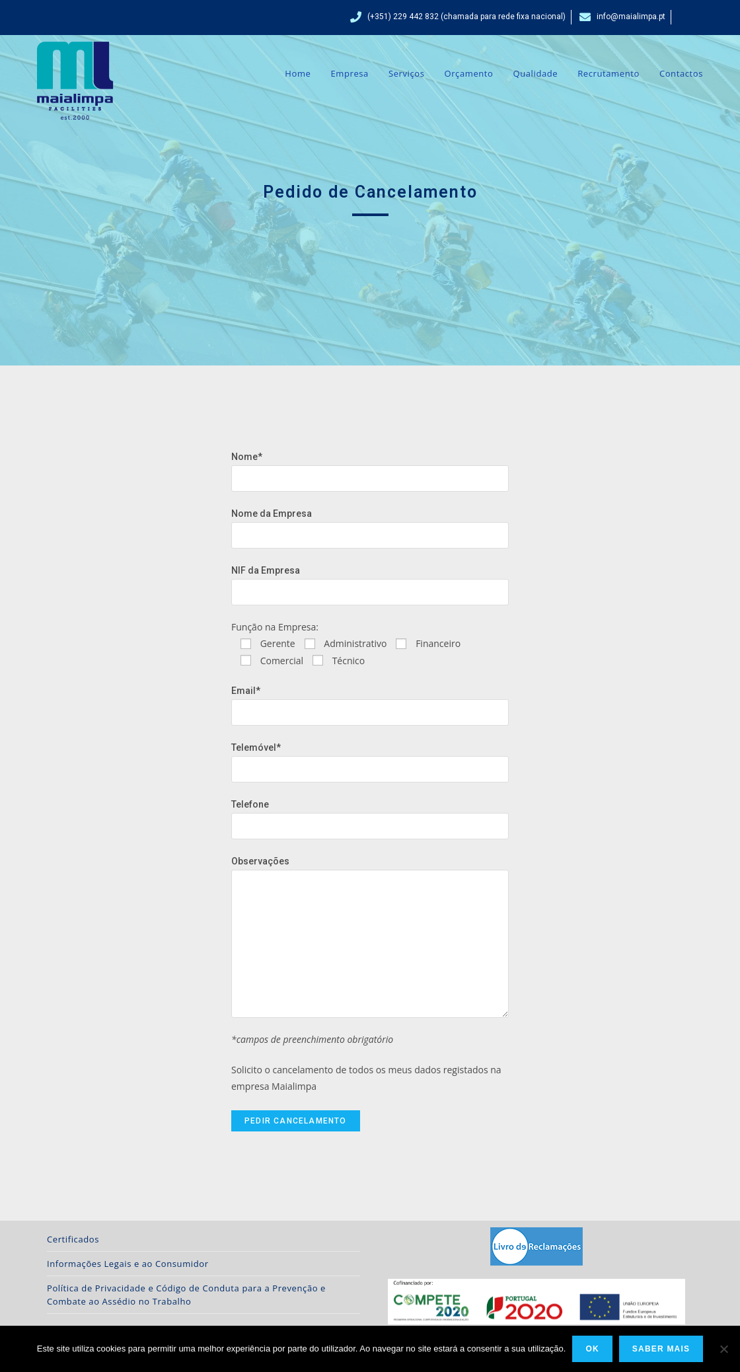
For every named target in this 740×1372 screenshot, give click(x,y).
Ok (592, 1348)
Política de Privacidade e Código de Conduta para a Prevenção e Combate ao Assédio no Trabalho (186, 1294)
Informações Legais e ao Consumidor (128, 1264)
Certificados (73, 1239)
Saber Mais (661, 1348)
